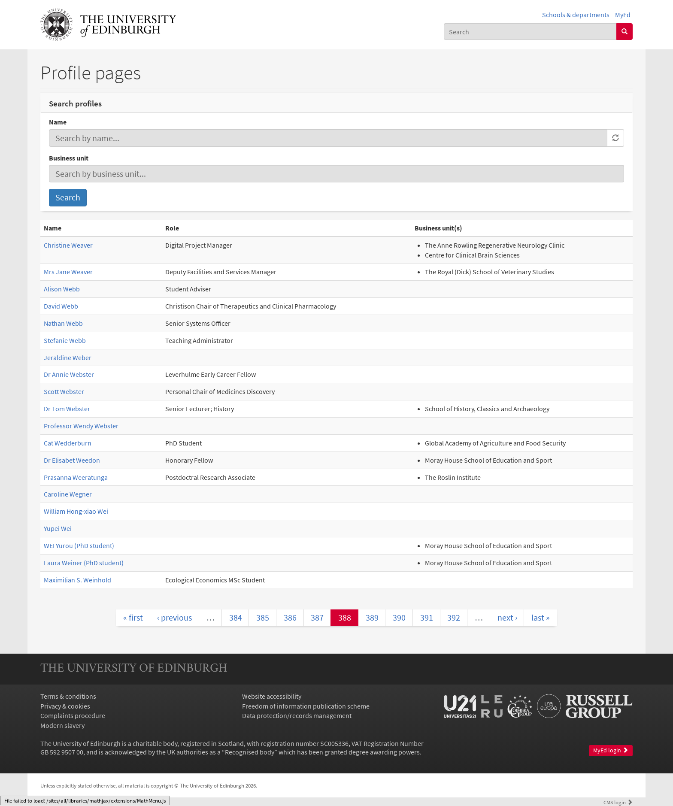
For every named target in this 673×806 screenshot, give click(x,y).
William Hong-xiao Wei (76, 511)
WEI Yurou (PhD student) (79, 545)
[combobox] (530, 31)
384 (235, 617)
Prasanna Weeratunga (76, 477)
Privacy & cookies (65, 706)
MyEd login (610, 750)
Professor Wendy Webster (81, 425)
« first (133, 617)
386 (290, 617)
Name (58, 122)
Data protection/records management (297, 715)
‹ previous (174, 617)
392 (453, 617)
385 (262, 617)
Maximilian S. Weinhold (77, 580)
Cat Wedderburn (67, 443)
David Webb (61, 306)
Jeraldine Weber (67, 357)
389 (372, 617)
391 (426, 617)
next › (507, 617)
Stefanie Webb (65, 340)
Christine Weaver (68, 245)
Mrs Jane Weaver (68, 271)
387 (317, 617)
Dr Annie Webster (69, 374)
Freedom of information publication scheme (306, 706)
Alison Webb (62, 289)
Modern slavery (62, 725)
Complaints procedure (72, 715)
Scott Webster (64, 391)
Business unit (68, 158)
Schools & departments (575, 14)
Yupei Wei (58, 528)
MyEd (623, 14)
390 (399, 617)
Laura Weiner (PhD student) (84, 562)
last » (540, 617)
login (618, 802)
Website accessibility (271, 696)
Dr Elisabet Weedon (72, 460)
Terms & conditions (68, 696)
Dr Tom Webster (67, 408)
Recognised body (249, 752)
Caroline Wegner (68, 494)
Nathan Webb (63, 323)
